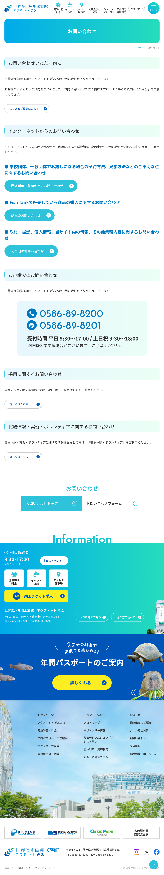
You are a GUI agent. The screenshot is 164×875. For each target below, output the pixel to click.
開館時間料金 (58, 11)
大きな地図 (90, 617)
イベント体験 (70, 11)
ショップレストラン (108, 10)
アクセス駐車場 (81, 11)
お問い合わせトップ (42, 503)
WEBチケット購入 (38, 596)
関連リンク (24, 868)
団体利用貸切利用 (121, 11)
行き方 (126, 617)
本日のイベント (52, 560)
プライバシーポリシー (46, 868)
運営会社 (9, 868)
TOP (140, 47)
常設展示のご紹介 (94, 11)
